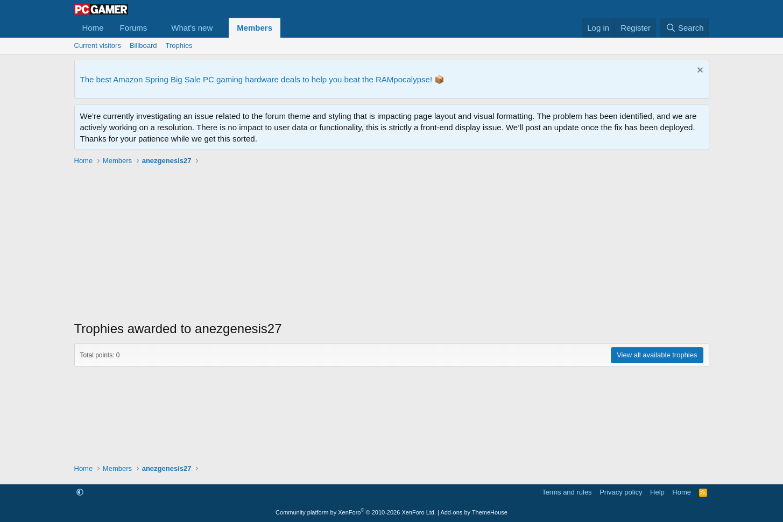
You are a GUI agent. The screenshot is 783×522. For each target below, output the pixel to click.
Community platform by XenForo (356, 512)
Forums (133, 27)
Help (657, 492)
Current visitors (97, 45)
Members (254, 27)
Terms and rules (566, 492)
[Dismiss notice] (698, 71)
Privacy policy (620, 492)
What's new (192, 27)
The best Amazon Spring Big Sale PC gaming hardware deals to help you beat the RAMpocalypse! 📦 (262, 79)
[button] (155, 28)
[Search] (684, 28)
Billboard (143, 45)
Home (93, 27)
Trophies (179, 45)
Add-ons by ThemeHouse (473, 512)
